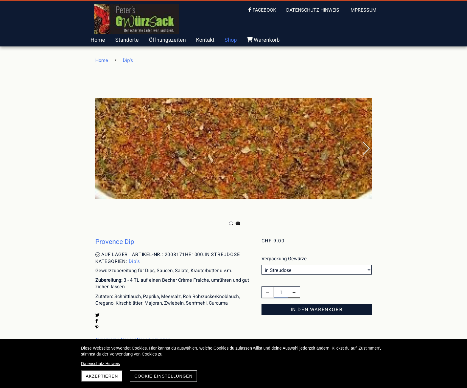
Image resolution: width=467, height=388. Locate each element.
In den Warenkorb (317, 309)
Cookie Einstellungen (163, 376)
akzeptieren (102, 376)
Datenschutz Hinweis (100, 363)
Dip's (134, 261)
